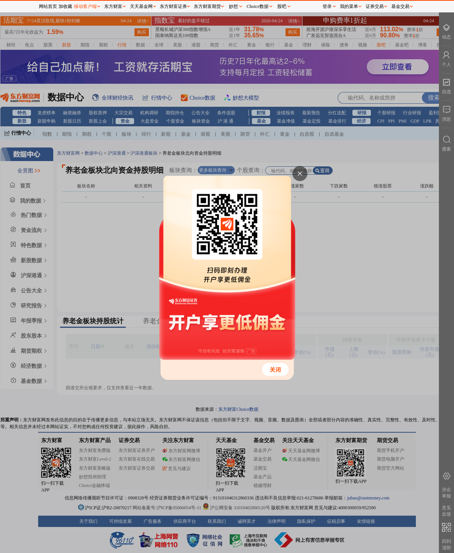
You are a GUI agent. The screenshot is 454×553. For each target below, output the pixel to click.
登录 (327, 6)
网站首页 (48, 6)
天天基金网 (141, 6)
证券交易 (375, 6)
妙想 (233, 6)
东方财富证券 (173, 6)
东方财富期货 (207, 6)
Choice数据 (258, 6)
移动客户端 (85, 6)
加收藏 (65, 6)
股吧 (281, 6)
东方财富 (113, 6)
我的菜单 (349, 6)
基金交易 (400, 6)
